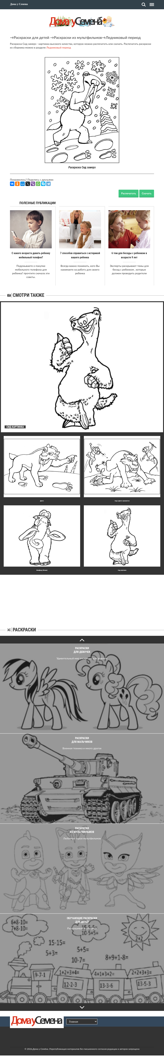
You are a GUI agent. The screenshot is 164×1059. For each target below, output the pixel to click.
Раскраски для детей (31, 37)
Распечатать (128, 193)
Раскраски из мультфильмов (78, 37)
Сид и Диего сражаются (122, 500)
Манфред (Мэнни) (41, 570)
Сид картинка (122, 570)
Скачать (146, 193)
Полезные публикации (37, 203)
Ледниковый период (123, 37)
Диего (42, 500)
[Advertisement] (82, 598)
